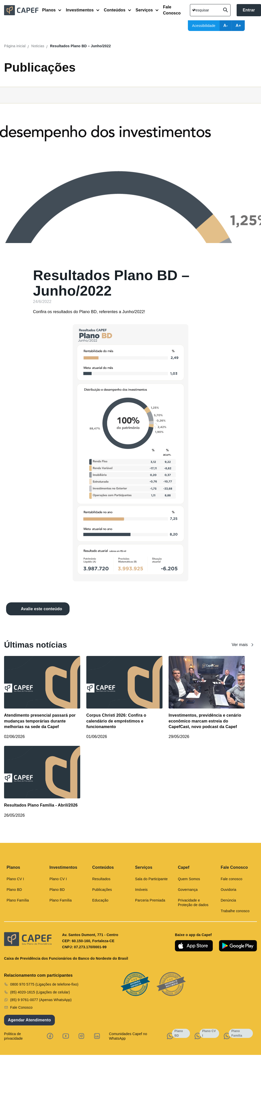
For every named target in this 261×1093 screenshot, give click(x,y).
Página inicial (15, 46)
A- (225, 25)
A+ (238, 25)
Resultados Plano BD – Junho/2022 (80, 46)
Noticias (37, 46)
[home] (23, 10)
